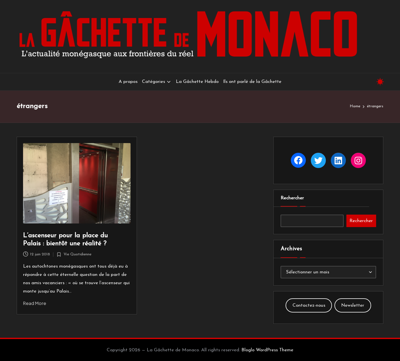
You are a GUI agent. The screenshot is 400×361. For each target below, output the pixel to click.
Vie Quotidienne (77, 254)
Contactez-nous (308, 305)
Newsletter (352, 305)
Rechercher (292, 198)
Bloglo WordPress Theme (267, 350)
